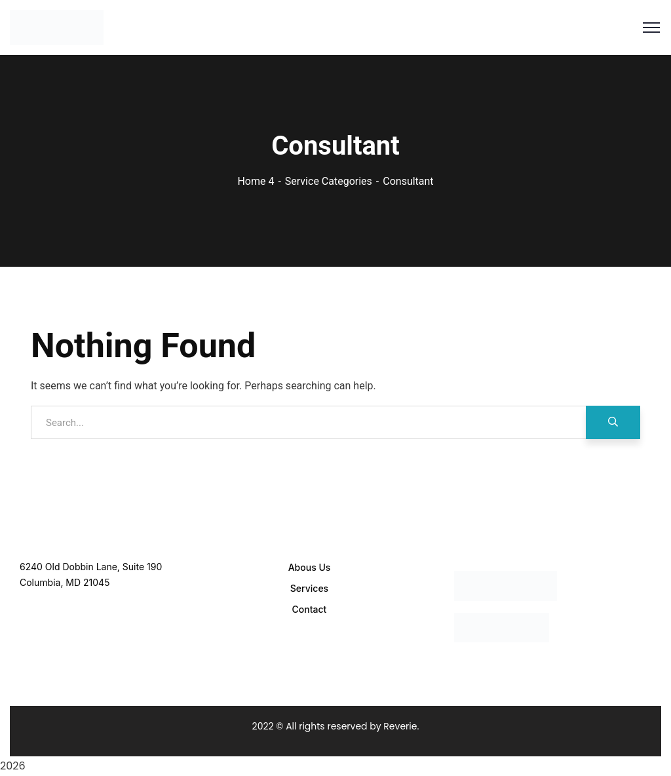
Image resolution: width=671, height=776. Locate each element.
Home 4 (255, 181)
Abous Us (309, 567)
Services (309, 588)
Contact (309, 609)
